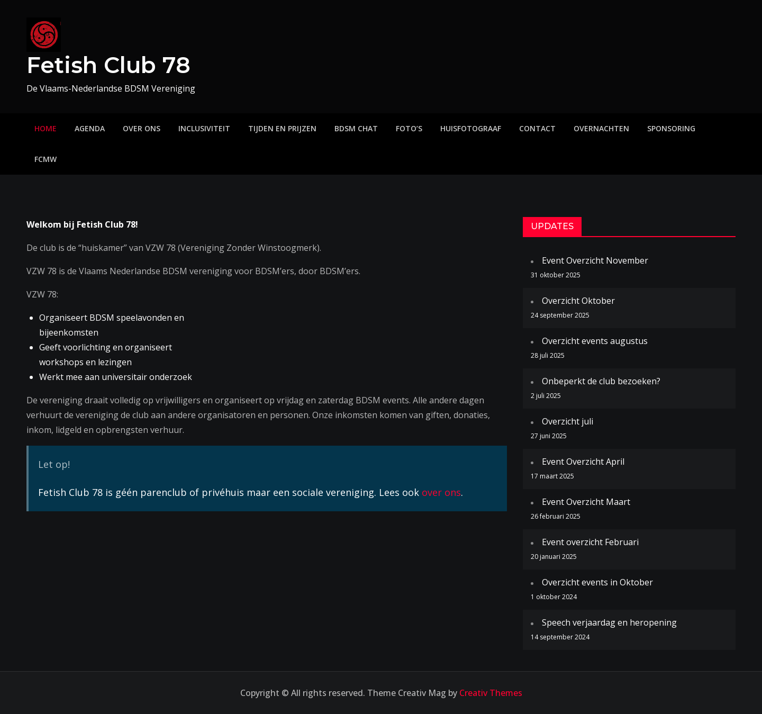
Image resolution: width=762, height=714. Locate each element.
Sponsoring (671, 128)
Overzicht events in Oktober (597, 582)
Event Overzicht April (583, 461)
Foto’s (409, 128)
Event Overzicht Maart (586, 502)
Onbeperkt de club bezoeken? (601, 381)
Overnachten (601, 128)
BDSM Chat (356, 128)
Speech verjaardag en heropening (609, 622)
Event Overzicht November (595, 260)
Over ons (141, 128)
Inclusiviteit (204, 128)
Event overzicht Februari (590, 542)
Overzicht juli (567, 421)
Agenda (90, 128)
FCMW (45, 159)
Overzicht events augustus (595, 341)
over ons (441, 492)
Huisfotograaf (470, 128)
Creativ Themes (490, 693)
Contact (537, 128)
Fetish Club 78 (108, 65)
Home (45, 128)
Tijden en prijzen (282, 128)
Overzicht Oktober (578, 300)
